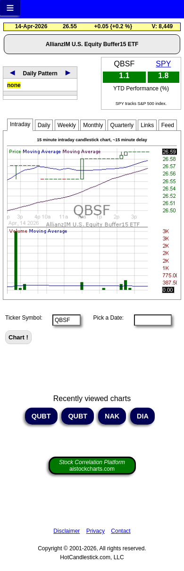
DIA (142, 416)
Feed (167, 125)
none (14, 85)
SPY (163, 64)
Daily (44, 125)
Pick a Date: (105, 317)
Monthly (93, 125)
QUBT (41, 416)
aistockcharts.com (92, 465)
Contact (120, 531)
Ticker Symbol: (23, 317)
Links (147, 125)
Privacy (95, 531)
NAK (112, 416)
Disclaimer (66, 531)
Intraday (20, 124)
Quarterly (122, 125)
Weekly (67, 125)
